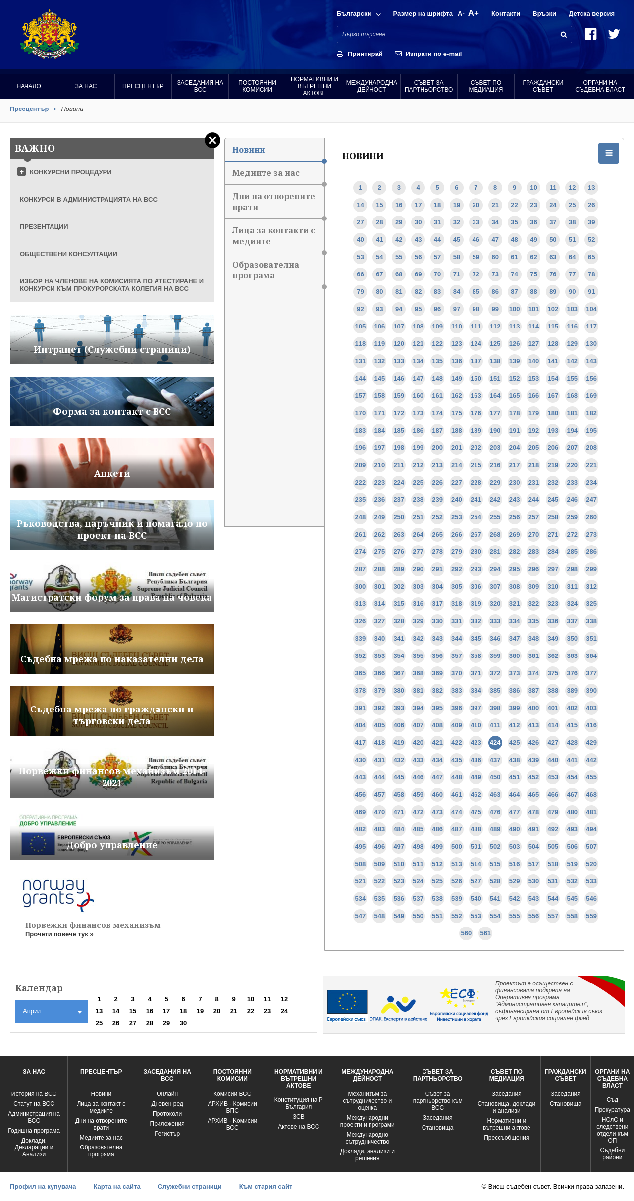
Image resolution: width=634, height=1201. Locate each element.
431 (379, 760)
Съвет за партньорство (429, 86)
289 (398, 569)
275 (379, 551)
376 (572, 673)
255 (495, 517)
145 (379, 378)
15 (379, 205)
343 (437, 638)
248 (360, 517)
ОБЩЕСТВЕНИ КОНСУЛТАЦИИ (68, 254)
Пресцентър (143, 86)
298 (572, 569)
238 (418, 499)
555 (514, 916)
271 (553, 534)
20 (476, 205)
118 (360, 343)
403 (591, 707)
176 (476, 413)
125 (495, 343)
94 (398, 309)
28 (379, 222)
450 (495, 777)
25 (572, 205)
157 (360, 395)
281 (495, 551)
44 (437, 239)
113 (514, 326)
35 (514, 222)
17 (418, 205)
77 (572, 274)
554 (495, 916)
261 (360, 534)
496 (379, 846)
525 (437, 881)
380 (398, 690)
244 (533, 499)
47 (494, 239)
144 (360, 378)
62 (533, 257)
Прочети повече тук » (59, 934)
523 (398, 881)
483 (379, 829)
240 (456, 499)
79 (360, 291)
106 (379, 326)
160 (418, 395)
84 (456, 291)
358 (476, 655)
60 (494, 257)
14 (360, 205)
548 (379, 916)
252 (437, 517)
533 (591, 881)
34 (494, 222)
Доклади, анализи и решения (367, 1155)
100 (514, 309)
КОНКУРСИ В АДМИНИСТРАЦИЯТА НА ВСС (89, 199)
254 (476, 517)
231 (533, 482)
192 (533, 430)
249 (379, 517)
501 (476, 846)
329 (418, 621)
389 (572, 690)
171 (379, 413)
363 (572, 655)
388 (553, 690)
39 (591, 222)
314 (379, 603)
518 (553, 864)
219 (553, 465)
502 (495, 846)
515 (495, 864)
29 (398, 222)
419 (398, 742)
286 (591, 551)
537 (418, 898)
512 (437, 864)
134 (418, 361)
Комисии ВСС (232, 1094)
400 (533, 707)
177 (495, 413)
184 (379, 430)
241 (476, 499)
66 (360, 274)
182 (591, 413)
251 (418, 517)
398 (495, 707)
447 (437, 777)
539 (456, 898)
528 (495, 881)
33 (476, 222)
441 (572, 760)
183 (360, 430)
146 (398, 378)
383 (456, 690)
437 (495, 760)
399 (514, 707)
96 (437, 309)
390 (591, 690)
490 (514, 829)
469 (360, 812)
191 (514, 430)
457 (379, 794)
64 (572, 257)
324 (572, 603)
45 (456, 239)
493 (572, 829)
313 (360, 603)
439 (533, 760)
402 (572, 707)
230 (514, 482)
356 (437, 655)
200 (437, 447)
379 (379, 690)
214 (456, 465)
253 (456, 517)
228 (476, 482)
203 (495, 447)
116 (572, 326)
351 (591, 638)
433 (418, 760)
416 (591, 725)
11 (552, 187)
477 (514, 812)
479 (553, 812)
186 (418, 430)
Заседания (438, 1117)
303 (418, 586)
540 (476, 898)
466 (553, 794)
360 (514, 655)
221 (591, 465)
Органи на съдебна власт (600, 86)
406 (398, 725)
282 (514, 551)
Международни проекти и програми (367, 1121)
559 (591, 916)
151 (495, 378)
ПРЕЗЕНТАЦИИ (44, 226)
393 (398, 707)
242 (495, 499)
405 (379, 725)
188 (456, 430)
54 (379, 257)
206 (553, 447)
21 (494, 205)
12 (572, 187)
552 (456, 916)
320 (495, 603)
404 (360, 725)
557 (553, 916)
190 (495, 430)
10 (533, 187)
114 (533, 326)
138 (495, 361)
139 (514, 361)
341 (398, 638)
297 (553, 569)
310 (553, 586)
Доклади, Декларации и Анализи (34, 1147)
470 (379, 812)
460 (437, 794)
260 (591, 517)
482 (360, 829)
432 (398, 760)
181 (572, 413)
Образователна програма (278, 273)
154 (553, 378)
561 (485, 933)
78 (591, 274)
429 (591, 742)
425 (514, 742)
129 (572, 343)
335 (533, 621)
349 (553, 638)
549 (398, 916)
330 (437, 621)
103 (572, 309)
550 (418, 916)
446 (418, 777)
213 (437, 465)
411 (495, 725)
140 (533, 361)
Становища (438, 1127)
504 (533, 846)
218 (533, 465)
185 (398, 430)
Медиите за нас (278, 176)
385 (495, 690)
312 (591, 586)
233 (572, 482)
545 (572, 898)
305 (456, 586)
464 (514, 794)
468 (591, 794)
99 (494, 309)
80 (379, 291)
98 (476, 309)
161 (437, 395)
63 (552, 257)
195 (591, 430)
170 (360, 413)
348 (533, 638)
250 (398, 517)
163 (476, 395)
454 (572, 777)
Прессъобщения (506, 1137)
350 (572, 638)
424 (495, 742)
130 (591, 343)
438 (514, 760)
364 (591, 655)
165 (514, 395)
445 (398, 777)
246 (572, 499)
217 (514, 465)
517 (533, 864)
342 (418, 638)
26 (591, 205)
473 (437, 812)
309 (533, 586)
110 (456, 326)
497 (398, 846)
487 (456, 829)
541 (495, 898)
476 (495, 812)
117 (591, 326)
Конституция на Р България (298, 1103)
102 (553, 309)
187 (437, 430)
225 (418, 482)
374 (533, 673)
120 (398, 343)
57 (437, 257)
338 (591, 621)
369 (437, 673)
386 (514, 690)
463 (495, 794)
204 (514, 447)
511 (418, 864)
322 (533, 603)
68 (398, 274)
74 (514, 274)
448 (456, 777)
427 (553, 742)
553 (476, 916)
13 (591, 187)
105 (360, 326)
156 (591, 378)
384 (476, 690)
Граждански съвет (543, 86)
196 (360, 447)
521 (360, 881)
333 (495, 621)
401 (553, 707)
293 (476, 569)
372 (495, 673)
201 (456, 447)
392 (379, 707)
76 (552, 274)
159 (398, 395)
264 (418, 534)
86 (494, 291)
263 (398, 534)
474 (456, 812)
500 (456, 846)
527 (476, 881)
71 (456, 274)
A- (461, 13)
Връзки (544, 13)
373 (514, 673)
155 (572, 378)
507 (591, 846)
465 (533, 794)
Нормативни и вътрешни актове (314, 86)
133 (398, 361)
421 (437, 742)
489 (495, 829)
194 (572, 430)
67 (379, 274)
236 (379, 499)
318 (456, 603)
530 (533, 881)
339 (360, 638)
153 (533, 378)
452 (533, 777)
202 (476, 447)
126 (514, 343)
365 (360, 673)
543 (533, 898)
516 (514, 864)
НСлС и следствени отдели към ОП (612, 1130)
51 (572, 239)
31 (437, 222)
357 (456, 655)
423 (476, 742)
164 (495, 395)
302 (398, 586)
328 (398, 621)
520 (591, 864)
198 (398, 447)
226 (437, 482)
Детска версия (592, 13)
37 (552, 222)
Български (354, 13)
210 (379, 465)
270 (533, 534)
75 (533, 274)
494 (591, 829)
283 (533, 551)
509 (379, 864)
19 (456, 205)
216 (495, 465)
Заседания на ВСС (200, 86)
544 (553, 898)
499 (437, 846)
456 (360, 794)
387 (533, 690)
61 (514, 257)
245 (553, 499)
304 (437, 586)
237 (398, 499)
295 (514, 569)
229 (495, 482)
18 (437, 205)
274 (360, 551)
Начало (29, 86)
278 (437, 551)
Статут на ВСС (33, 1103)
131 (360, 361)
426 (533, 742)
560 (466, 933)
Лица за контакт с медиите (101, 1107)
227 (456, 482)
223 (379, 482)
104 (591, 309)
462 (476, 794)
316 (418, 603)
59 (476, 257)
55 (398, 257)
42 (398, 239)
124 (476, 343)
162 (456, 395)
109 (437, 326)
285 (572, 551)
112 (495, 326)
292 (456, 569)
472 (418, 812)
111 (476, 326)
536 (398, 898)
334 (514, 621)
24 (552, 205)
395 (437, 707)
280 (476, 551)
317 (437, 603)
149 (456, 378)
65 (591, 257)
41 (379, 239)
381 (418, 690)
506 (572, 846)
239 (437, 499)
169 (591, 395)
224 (398, 482)
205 (533, 447)
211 (398, 465)
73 (494, 274)
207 (572, 447)
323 (553, 603)
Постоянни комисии (257, 86)
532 (572, 881)
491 (533, 829)
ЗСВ (299, 1116)
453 (553, 777)
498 (418, 846)
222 (360, 482)
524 (418, 881)
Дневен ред (167, 1103)
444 (379, 777)
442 (591, 760)
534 (360, 898)
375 (553, 673)
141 (553, 361)
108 (418, 326)
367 (398, 673)
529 (514, 881)
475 (476, 812)
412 (514, 725)
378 (360, 690)
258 (553, 517)
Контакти (505, 13)
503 (514, 846)
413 (533, 725)
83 (437, 291)
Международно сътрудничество (367, 1138)
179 (533, 413)
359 (495, 655)
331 (456, 621)
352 (360, 655)
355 (418, 655)
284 (553, 551)
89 (552, 291)
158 (379, 395)
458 (398, 794)
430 (360, 760)
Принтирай (365, 53)
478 (533, 812)
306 (476, 586)
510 (398, 864)
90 (572, 291)
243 (514, 499)
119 (379, 343)
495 (360, 846)
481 (591, 812)
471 (398, 812)
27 (360, 222)
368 (418, 673)
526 (456, 881)
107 (398, 326)
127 (533, 343)
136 (456, 361)
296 (533, 569)
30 (418, 222)
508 (360, 864)
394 (418, 707)
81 (398, 291)
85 (476, 291)
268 (495, 534)
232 (553, 482)
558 (572, 916)
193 (553, 430)
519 (572, 864)
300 (360, 586)
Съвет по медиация (486, 86)
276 (398, 551)
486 (437, 829)
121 (418, 343)
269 (514, 534)
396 (456, 707)
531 (553, 881)
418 (379, 742)
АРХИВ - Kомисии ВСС (232, 1124)
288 (379, 569)
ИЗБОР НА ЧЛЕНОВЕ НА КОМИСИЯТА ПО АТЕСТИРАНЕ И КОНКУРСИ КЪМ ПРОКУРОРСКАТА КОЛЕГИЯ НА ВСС (112, 284)
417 (360, 742)
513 (456, 864)
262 (379, 534)
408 (437, 725)
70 (437, 274)
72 (476, 274)
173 (418, 413)
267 (476, 534)
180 (553, 413)
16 (398, 205)
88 (533, 291)
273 (591, 534)
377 (591, 673)
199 (418, 447)
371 (476, 673)
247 (591, 499)
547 (360, 916)
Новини (278, 153)
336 (553, 621)
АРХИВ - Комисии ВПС (232, 1107)
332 (476, 621)
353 (379, 655)
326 (360, 621)
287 (360, 569)
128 (553, 343)
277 (418, 551)
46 (476, 239)
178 (514, 413)
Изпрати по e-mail (434, 53)
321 (514, 603)
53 (360, 257)
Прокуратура (612, 1109)
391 (360, 707)
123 (456, 343)
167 (553, 395)
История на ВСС (33, 1094)
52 (591, 239)
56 (418, 257)
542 (514, 898)
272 (572, 534)
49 (533, 239)
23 (533, 205)
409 (456, 725)
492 (553, 829)
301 (379, 586)
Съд (612, 1099)
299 (591, 569)
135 (437, 361)
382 (437, 690)
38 (572, 222)
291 (437, 569)
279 (456, 551)
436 (476, 760)
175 (456, 413)
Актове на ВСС (298, 1126)
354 (398, 655)
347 (514, 638)
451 (514, 777)
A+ (473, 13)
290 (418, 569)
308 (514, 586)
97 (456, 309)
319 (476, 603)
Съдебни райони (612, 1154)
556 (533, 916)
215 (476, 465)
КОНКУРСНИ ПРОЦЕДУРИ (71, 172)
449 (476, 777)
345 (476, 638)
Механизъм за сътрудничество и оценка (367, 1101)
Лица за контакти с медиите (278, 239)
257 (533, 517)
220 (572, 465)
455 (591, 777)
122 (437, 343)
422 (456, 742)
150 (476, 378)
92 (360, 309)
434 (437, 760)
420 (418, 742)
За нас (86, 86)
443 (360, 777)
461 (456, 794)
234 (591, 482)
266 (456, 534)
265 (437, 534)
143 (591, 361)
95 (418, 309)
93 (379, 309)
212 (418, 465)
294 (495, 569)
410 (476, 725)
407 (418, 725)
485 (418, 829)
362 (553, 655)
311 (572, 586)
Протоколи (167, 1113)
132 (379, 361)
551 (437, 916)
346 (495, 638)
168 (572, 395)
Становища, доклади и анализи (506, 1107)
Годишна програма (34, 1130)
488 (476, 829)
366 (379, 673)
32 (456, 222)
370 (456, 673)
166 (533, 395)
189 (476, 430)
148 (437, 378)
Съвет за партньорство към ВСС (438, 1101)
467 (572, 794)
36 (533, 222)
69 (418, 274)
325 (591, 603)
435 (456, 760)
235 (360, 499)
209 (360, 465)
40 (360, 239)
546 (591, 898)
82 (418, 291)
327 (379, 621)
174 (437, 413)
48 (514, 239)
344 (456, 638)
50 (552, 239)
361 (533, 655)
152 (514, 378)
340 (379, 638)
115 (553, 326)
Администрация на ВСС (34, 1117)
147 (418, 378)
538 (437, 898)
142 (572, 361)
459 (418, 794)
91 (591, 291)
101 (533, 309)
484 (398, 829)
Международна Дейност (371, 86)
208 (591, 447)
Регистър (167, 1133)
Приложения (167, 1123)
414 (553, 725)
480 (572, 812)
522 (379, 881)
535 (379, 898)
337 (572, 621)
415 (572, 725)
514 (476, 864)
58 (456, 257)
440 (553, 760)
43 (418, 239)
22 (514, 205)
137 (476, 361)
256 (514, 517)
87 (514, 291)
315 (398, 603)
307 (495, 586)
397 (476, 707)
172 (398, 413)
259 (572, 517)
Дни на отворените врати (278, 205)
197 (379, 447)
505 (553, 846)
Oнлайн (167, 1094)
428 (572, 742)
